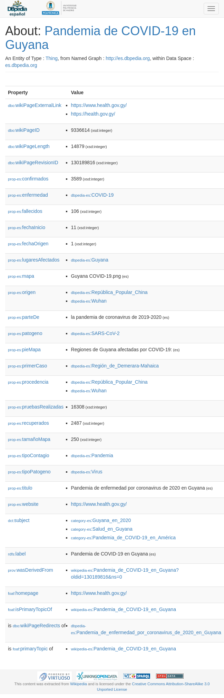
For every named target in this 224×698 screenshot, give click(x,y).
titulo (20, 488)
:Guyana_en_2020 (101, 520)
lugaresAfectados (33, 260)
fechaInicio (26, 227)
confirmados (28, 178)
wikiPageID (24, 130)
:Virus (87, 471)
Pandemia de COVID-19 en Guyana (100, 38)
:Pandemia (92, 455)
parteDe (23, 317)
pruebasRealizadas (36, 407)
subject (18, 520)
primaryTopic (30, 648)
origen (22, 292)
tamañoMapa (29, 439)
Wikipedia (78, 684)
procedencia (28, 382)
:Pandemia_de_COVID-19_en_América (123, 537)
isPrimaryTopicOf (30, 609)
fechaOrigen (28, 243)
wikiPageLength (29, 146)
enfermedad (28, 195)
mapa (21, 276)
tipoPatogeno (29, 471)
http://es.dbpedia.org (128, 58)
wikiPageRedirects (36, 625)
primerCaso (27, 365)
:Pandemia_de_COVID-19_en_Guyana (123, 609)
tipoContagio (28, 455)
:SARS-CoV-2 (95, 333)
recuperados (28, 423)
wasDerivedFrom (30, 570)
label (17, 554)
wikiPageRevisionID (33, 162)
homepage (23, 593)
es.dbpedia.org (21, 65)
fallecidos (25, 211)
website (23, 504)
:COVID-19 (92, 195)
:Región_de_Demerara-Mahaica (115, 365)
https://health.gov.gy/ (93, 114)
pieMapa (24, 349)
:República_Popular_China (109, 292)
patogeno (25, 333)
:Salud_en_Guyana (102, 529)
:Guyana (89, 260)
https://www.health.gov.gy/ (99, 105)
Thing (52, 58)
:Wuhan (89, 301)
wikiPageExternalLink (34, 105)
